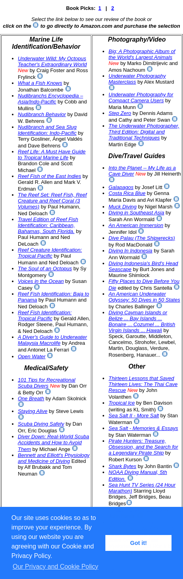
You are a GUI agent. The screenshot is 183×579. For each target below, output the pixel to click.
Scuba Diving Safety (41, 424)
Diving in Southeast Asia (136, 213)
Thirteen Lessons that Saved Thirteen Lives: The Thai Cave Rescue (143, 384)
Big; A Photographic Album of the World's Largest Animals (142, 54)
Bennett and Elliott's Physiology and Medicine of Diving (54, 458)
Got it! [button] (138, 543)
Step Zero (120, 113)
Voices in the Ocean (41, 281)
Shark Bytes (122, 466)
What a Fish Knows (40, 83)
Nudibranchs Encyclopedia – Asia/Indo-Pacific (50, 99)
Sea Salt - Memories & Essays (143, 428)
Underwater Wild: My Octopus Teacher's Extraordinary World (52, 61)
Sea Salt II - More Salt (134, 415)
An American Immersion (136, 225)
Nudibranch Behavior (42, 114)
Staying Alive (33, 411)
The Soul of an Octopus (45, 268)
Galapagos (121, 187)
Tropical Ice (122, 403)
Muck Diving (123, 207)
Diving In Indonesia (130, 251)
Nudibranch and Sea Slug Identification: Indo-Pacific (47, 130)
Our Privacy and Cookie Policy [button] (55, 566)
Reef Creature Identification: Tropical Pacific (50, 253)
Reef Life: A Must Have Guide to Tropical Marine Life (52, 155)
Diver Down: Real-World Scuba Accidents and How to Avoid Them (53, 443)
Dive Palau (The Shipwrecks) (142, 238)
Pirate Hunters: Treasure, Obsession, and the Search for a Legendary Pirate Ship (143, 447)
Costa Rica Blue (127, 193)
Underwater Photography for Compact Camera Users (141, 97)
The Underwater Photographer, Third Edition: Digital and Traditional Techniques (144, 132)
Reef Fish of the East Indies (49, 176)
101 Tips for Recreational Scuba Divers (46, 383)
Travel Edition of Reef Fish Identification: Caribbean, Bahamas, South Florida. (48, 225)
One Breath (31, 398)
